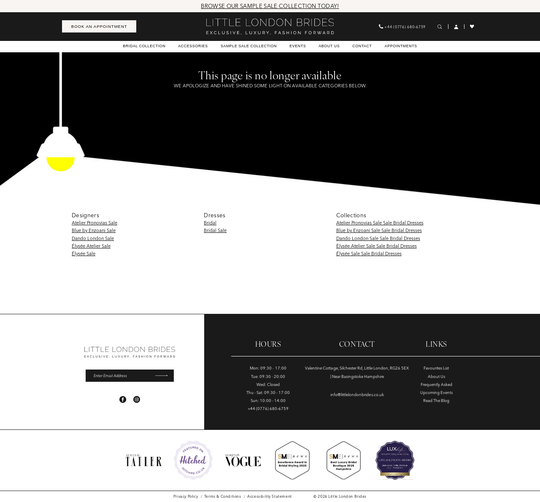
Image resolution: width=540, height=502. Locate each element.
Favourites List (436, 368)
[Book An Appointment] (99, 26)
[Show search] (440, 26)
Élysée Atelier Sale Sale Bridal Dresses (376, 246)
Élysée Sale (83, 253)
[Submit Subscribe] (164, 375)
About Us (436, 376)
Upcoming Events (436, 392)
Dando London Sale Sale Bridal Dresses (378, 238)
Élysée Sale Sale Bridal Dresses (369, 253)
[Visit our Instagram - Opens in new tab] (136, 399)
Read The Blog (436, 400)
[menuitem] (99, 26)
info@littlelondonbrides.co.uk (357, 394)
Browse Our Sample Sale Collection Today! (270, 6)
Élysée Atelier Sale (91, 246)
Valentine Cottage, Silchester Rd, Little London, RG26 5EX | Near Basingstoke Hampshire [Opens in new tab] (357, 372)
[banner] (270, 27)
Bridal (210, 223)
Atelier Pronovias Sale (94, 223)
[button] (456, 26)
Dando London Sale (93, 238)
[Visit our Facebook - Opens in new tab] (122, 399)
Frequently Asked (436, 384)
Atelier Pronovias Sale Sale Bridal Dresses (380, 223)
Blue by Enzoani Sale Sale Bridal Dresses (379, 230)
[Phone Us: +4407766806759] (402, 26)
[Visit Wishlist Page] (472, 26)
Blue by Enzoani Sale (94, 230)
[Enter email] (130, 375)
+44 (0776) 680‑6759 (268, 408)
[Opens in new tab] (193, 460)
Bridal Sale (215, 230)
